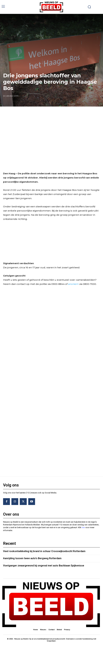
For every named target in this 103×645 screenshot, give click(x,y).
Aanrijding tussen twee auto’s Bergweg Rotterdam (32, 558)
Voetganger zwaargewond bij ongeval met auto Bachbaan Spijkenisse (43, 565)
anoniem (73, 284)
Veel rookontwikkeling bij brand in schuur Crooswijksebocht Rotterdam (44, 551)
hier (83, 527)
